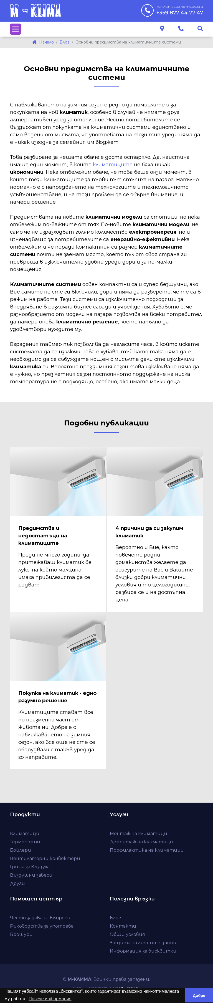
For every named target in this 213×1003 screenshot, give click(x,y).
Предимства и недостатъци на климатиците (42, 535)
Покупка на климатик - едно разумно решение (57, 697)
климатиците (113, 165)
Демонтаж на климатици (141, 841)
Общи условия (127, 934)
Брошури (21, 934)
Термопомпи (25, 841)
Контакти (123, 926)
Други (17, 883)
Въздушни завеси (31, 875)
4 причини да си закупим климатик (149, 532)
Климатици (24, 833)
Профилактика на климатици (147, 850)
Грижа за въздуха (30, 866)
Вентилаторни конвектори (45, 858)
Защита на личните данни (143, 942)
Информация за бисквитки (143, 951)
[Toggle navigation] (15, 29)
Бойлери (20, 850)
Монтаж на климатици (138, 833)
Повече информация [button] (50, 998)
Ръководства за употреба (41, 926)
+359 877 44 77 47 (179, 10)
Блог (115, 917)
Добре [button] (199, 995)
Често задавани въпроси (40, 917)
